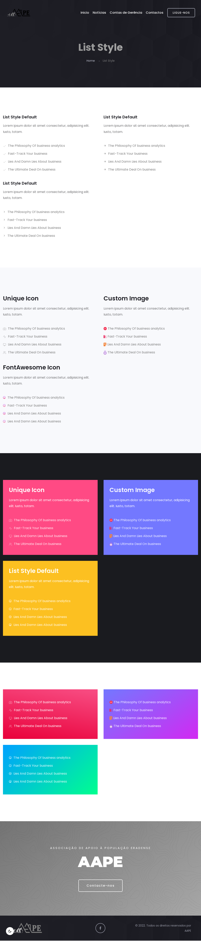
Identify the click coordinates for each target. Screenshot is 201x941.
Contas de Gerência (126, 12)
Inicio (85, 12)
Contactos (154, 12)
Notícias (99, 12)
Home (91, 61)
